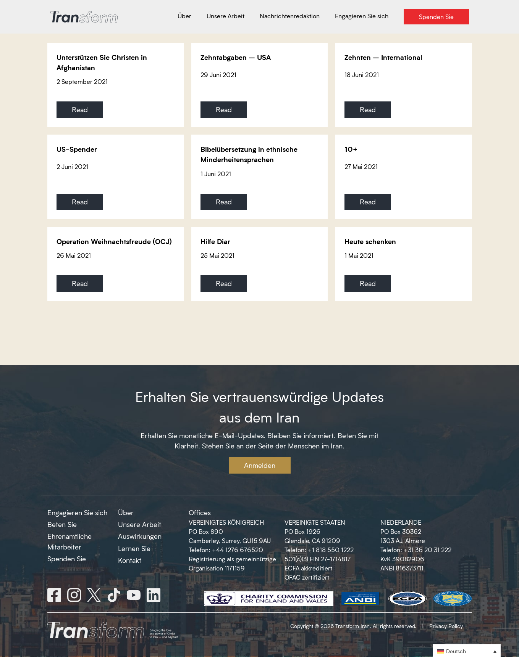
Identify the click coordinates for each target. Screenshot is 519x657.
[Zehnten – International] (403, 85)
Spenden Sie (66, 558)
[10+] (403, 177)
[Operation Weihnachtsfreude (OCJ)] (115, 264)
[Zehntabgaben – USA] (259, 85)
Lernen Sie (134, 548)
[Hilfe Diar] (259, 264)
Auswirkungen (140, 536)
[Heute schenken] (403, 264)
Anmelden (259, 465)
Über (126, 512)
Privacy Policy (446, 626)
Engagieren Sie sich (77, 512)
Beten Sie (62, 524)
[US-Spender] (115, 177)
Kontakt (129, 560)
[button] (466, 650)
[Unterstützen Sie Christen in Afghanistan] (115, 85)
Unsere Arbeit (139, 524)
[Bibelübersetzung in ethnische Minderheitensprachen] (259, 177)
